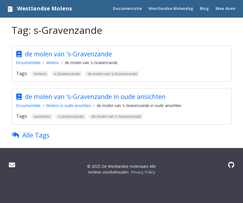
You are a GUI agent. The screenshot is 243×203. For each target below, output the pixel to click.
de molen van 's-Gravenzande (68, 54)
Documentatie (28, 62)
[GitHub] (231, 164)
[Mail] (12, 164)
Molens (52, 62)
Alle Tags (35, 134)
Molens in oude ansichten (68, 105)
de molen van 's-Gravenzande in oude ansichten (95, 96)
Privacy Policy (143, 172)
